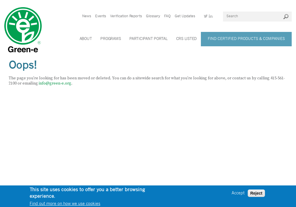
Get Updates (185, 16)
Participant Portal (148, 39)
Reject (256, 194)
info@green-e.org (55, 83)
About (86, 39)
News (86, 16)
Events (100, 16)
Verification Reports (126, 16)
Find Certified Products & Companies (246, 39)
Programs (110, 39)
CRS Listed (186, 39)
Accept (238, 194)
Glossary (153, 16)
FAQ (167, 16)
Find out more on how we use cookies (65, 204)
